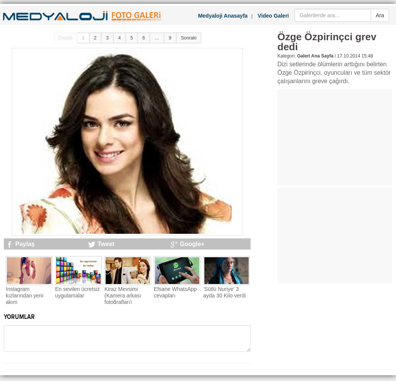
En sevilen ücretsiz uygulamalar (77, 292)
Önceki (65, 38)
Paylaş (25, 244)
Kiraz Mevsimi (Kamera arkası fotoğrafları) (122, 295)
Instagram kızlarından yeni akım (24, 295)
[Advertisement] (334, 137)
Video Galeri (273, 16)
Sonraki (189, 38)
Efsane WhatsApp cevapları (175, 292)
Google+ (192, 244)
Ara (380, 15)
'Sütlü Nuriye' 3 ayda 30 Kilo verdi (224, 292)
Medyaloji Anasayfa (223, 16)
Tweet (106, 244)
